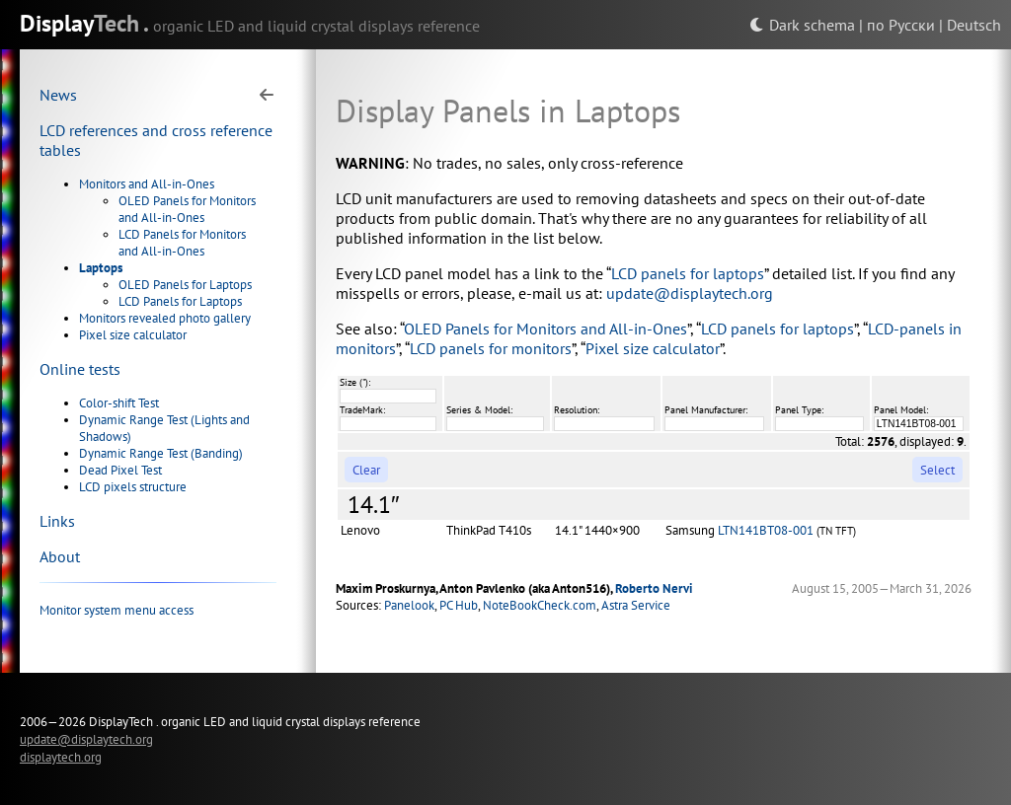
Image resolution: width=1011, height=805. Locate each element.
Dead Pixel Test (120, 470)
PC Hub (458, 605)
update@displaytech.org (689, 293)
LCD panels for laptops (687, 273)
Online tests (79, 369)
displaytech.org (61, 757)
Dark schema (802, 25)
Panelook (409, 605)
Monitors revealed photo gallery (165, 318)
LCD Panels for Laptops (180, 301)
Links (57, 521)
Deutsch (974, 25)
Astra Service (635, 605)
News (58, 95)
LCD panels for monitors (491, 348)
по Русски (901, 25)
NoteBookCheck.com (539, 605)
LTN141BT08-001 (766, 530)
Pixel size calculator (133, 335)
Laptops (100, 267)
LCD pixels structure (133, 486)
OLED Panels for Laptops (185, 284)
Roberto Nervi (654, 588)
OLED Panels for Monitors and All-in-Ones (187, 209)
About (59, 556)
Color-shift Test (119, 403)
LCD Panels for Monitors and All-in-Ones (182, 242)
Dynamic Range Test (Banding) (161, 453)
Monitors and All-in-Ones (146, 184)
